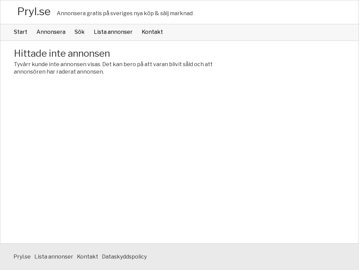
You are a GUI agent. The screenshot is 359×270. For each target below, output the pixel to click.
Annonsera (50, 32)
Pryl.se (34, 11)
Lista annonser (113, 32)
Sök (80, 32)
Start (20, 32)
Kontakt (152, 32)
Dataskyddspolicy (124, 256)
